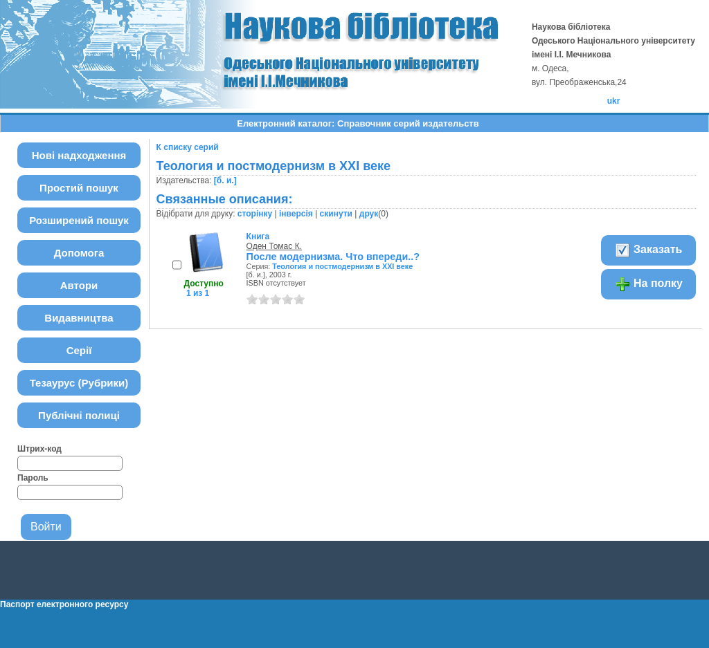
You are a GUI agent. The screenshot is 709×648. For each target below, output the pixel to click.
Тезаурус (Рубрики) (79, 383)
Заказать (648, 250)
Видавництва (78, 318)
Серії (79, 350)
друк (368, 214)
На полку (648, 284)
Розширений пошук (79, 220)
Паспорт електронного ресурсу (64, 604)
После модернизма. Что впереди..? (333, 256)
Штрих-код (39, 449)
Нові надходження (79, 155)
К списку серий (187, 147)
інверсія (296, 214)
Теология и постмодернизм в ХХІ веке (342, 266)
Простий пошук (78, 188)
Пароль (32, 478)
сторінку (254, 214)
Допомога (79, 253)
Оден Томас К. (274, 246)
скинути (336, 214)
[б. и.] (225, 180)
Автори (79, 285)
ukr (613, 101)
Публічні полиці (79, 415)
